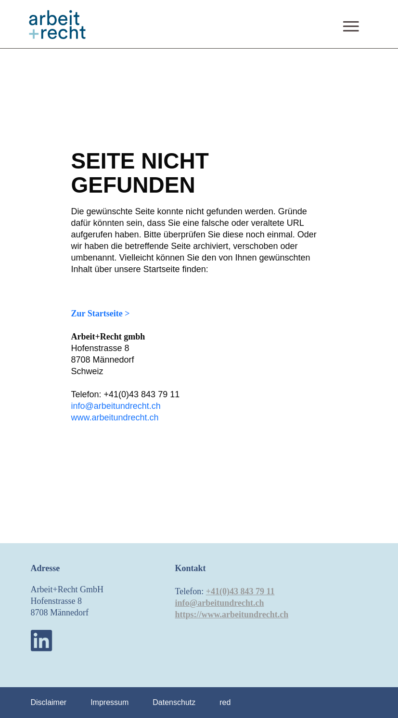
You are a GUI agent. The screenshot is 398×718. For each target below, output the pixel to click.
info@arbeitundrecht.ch (116, 406)
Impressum (109, 702)
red (225, 702)
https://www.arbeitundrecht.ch (232, 614)
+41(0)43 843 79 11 (240, 591)
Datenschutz (174, 702)
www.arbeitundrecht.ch (115, 417)
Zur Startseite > (100, 313)
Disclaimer (49, 702)
